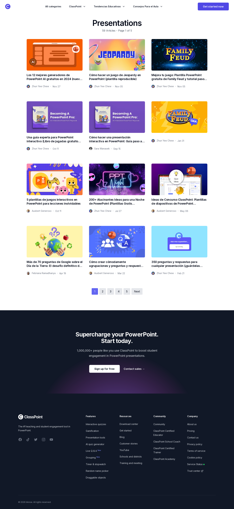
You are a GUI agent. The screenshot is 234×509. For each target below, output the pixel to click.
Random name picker (97, 470)
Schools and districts (131, 456)
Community (159, 424)
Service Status (196, 464)
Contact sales (134, 368)
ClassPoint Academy (164, 459)
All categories (53, 6)
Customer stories (129, 443)
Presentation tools (95, 437)
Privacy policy (194, 444)
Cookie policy (194, 457)
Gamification (92, 430)
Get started (125, 430)
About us (192, 424)
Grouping (93, 457)
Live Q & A (93, 450)
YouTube (124, 450)
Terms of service (196, 450)
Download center (129, 424)
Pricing (191, 430)
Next (137, 291)
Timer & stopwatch (96, 464)
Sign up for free (104, 368)
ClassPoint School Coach (166, 441)
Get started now (213, 6)
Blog (122, 437)
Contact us (193, 437)
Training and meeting (131, 463)
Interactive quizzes (96, 424)
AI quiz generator (95, 444)
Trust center (195, 470)
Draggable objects (96, 477)
